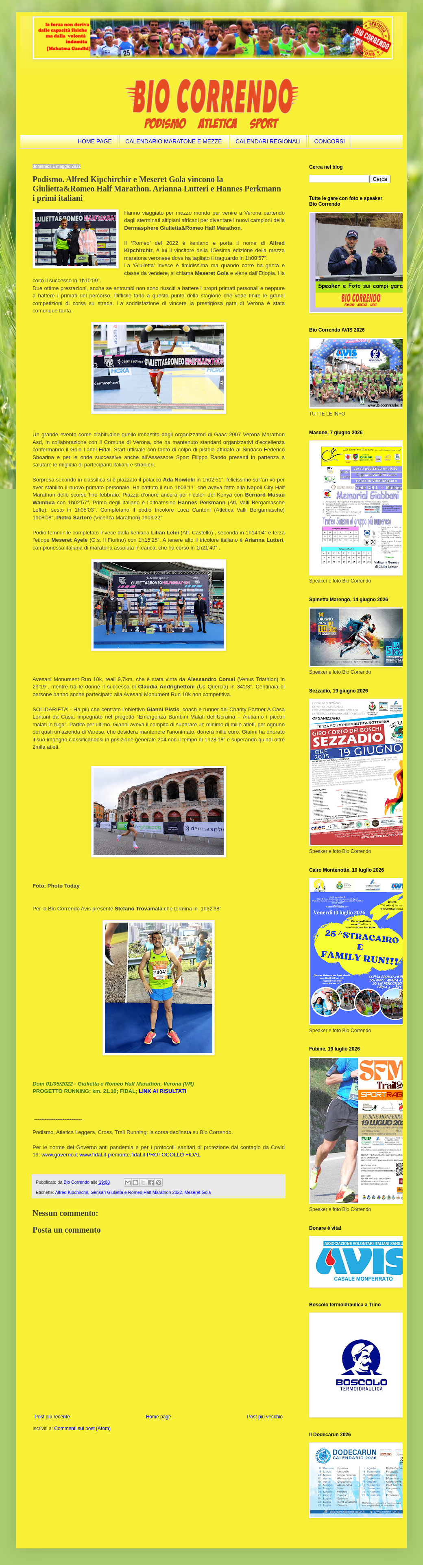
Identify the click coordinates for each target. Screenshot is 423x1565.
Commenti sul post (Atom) (82, 1428)
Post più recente (52, 1417)
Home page (158, 1417)
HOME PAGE (95, 141)
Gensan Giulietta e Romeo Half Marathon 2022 (136, 1192)
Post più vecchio (265, 1417)
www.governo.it (59, 1155)
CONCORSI (329, 141)
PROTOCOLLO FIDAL (174, 1155)
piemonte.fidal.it (126, 1155)
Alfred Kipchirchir (71, 1192)
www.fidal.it (92, 1155)
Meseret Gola (198, 1192)
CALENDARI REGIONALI (268, 141)
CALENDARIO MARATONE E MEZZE (173, 141)
